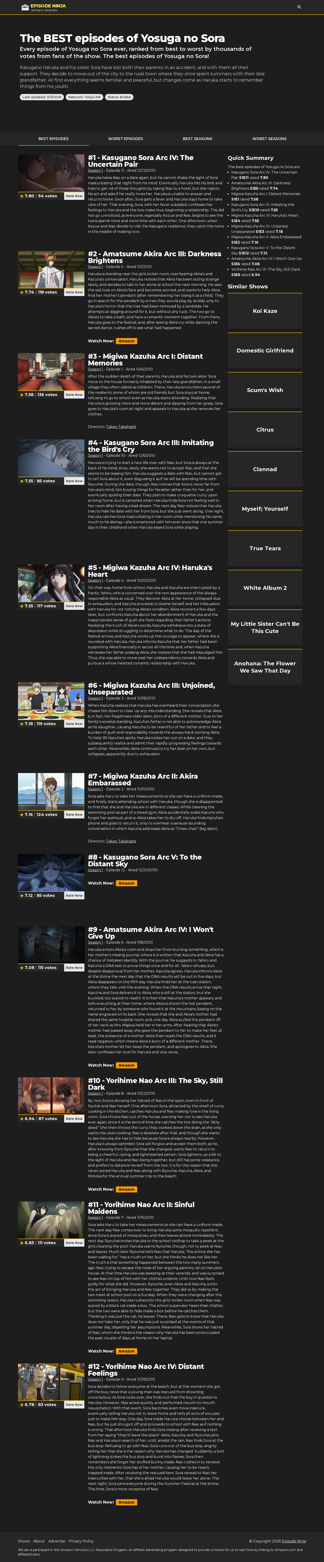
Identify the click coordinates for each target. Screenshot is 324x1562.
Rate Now (74, 196)
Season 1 (95, 170)
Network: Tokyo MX (84, 97)
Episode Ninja (294, 1541)
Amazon (127, 341)
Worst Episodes (125, 139)
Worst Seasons (269, 139)
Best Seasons (197, 139)
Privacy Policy (81, 1541)
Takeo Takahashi (121, 427)
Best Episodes (53, 139)
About (39, 1541)
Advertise (56, 1541)
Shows (24, 1541)
